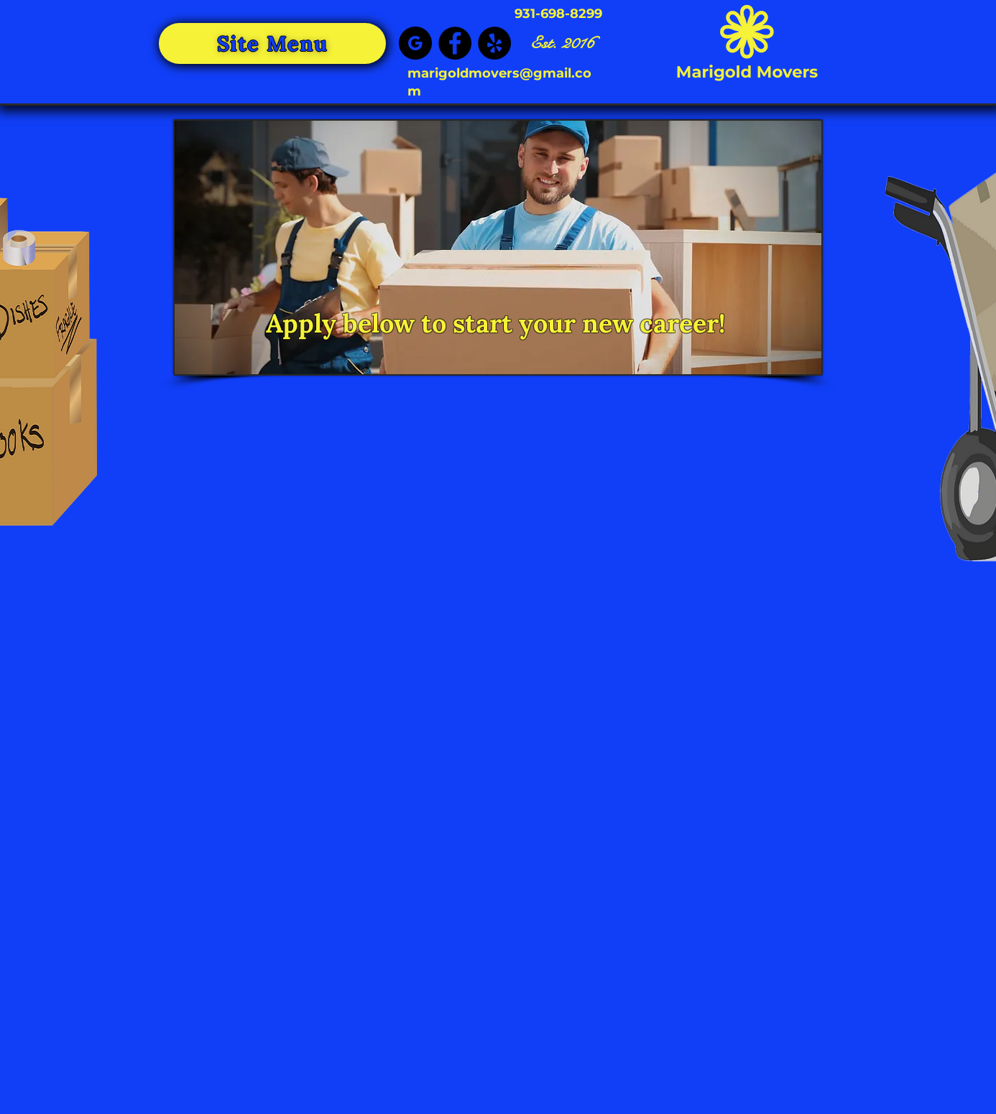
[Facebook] (454, 43)
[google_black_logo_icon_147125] (415, 43)
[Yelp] (494, 43)
